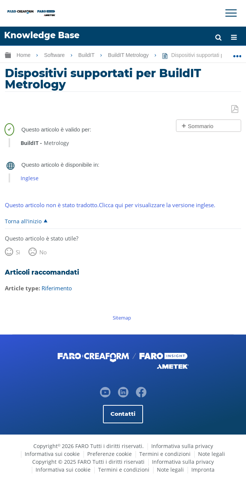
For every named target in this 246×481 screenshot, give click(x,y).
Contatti (123, 413)
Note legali (211, 453)
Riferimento (57, 288)
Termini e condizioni (165, 453)
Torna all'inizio (23, 221)
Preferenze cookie (109, 453)
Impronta (203, 469)
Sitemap (122, 317)
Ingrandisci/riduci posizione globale (237, 53)
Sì (18, 252)
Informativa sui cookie (52, 453)
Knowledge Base (41, 35)
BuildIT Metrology (129, 55)
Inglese (30, 178)
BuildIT (87, 55)
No (43, 252)
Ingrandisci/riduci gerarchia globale (8, 54)
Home (24, 55)
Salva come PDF (235, 109)
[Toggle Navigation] (231, 13)
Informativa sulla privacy (182, 446)
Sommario (200, 126)
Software (55, 55)
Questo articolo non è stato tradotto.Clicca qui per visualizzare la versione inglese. (110, 205)
